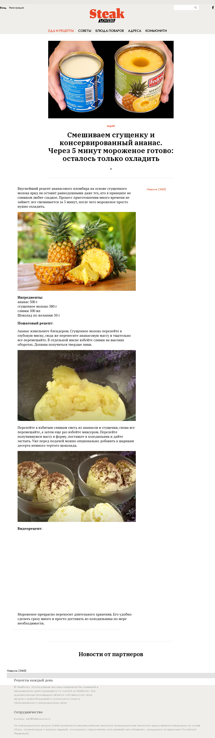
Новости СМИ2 (156, 189)
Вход (3, 8)
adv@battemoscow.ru (38, 719)
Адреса (134, 30)
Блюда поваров (109, 30)
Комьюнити (156, 30)
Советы (84, 30)
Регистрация (16, 8)
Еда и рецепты (61, 30)
